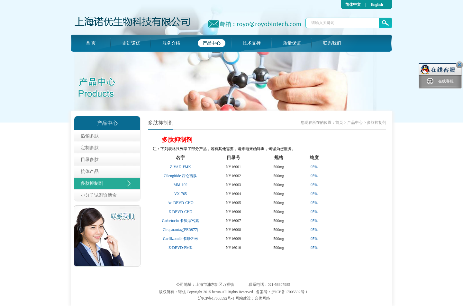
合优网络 (262, 298)
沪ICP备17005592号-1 (289, 292)
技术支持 (252, 43)
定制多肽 (90, 147)
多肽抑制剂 (92, 183)
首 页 (91, 43)
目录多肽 (90, 159)
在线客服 (440, 81)
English (377, 4)
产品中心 (212, 43)
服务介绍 (171, 43)
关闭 (459, 64)
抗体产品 (90, 171)
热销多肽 (90, 135)
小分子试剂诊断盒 (99, 195)
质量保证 (292, 43)
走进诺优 (131, 43)
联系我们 (332, 43)
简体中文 (353, 4)
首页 (339, 122)
